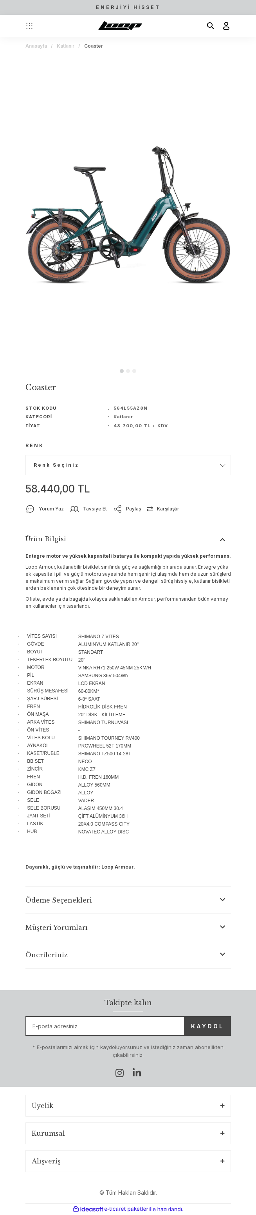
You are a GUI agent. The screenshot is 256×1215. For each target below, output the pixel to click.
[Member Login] (223, 26)
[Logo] (120, 26)
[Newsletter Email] (128, 1026)
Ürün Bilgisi (45, 539)
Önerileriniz (46, 955)
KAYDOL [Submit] (207, 1026)
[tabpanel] (128, 209)
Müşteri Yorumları (56, 927)
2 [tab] (128, 371)
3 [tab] (134, 371)
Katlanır (123, 416)
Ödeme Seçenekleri (58, 900)
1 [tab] (122, 371)
